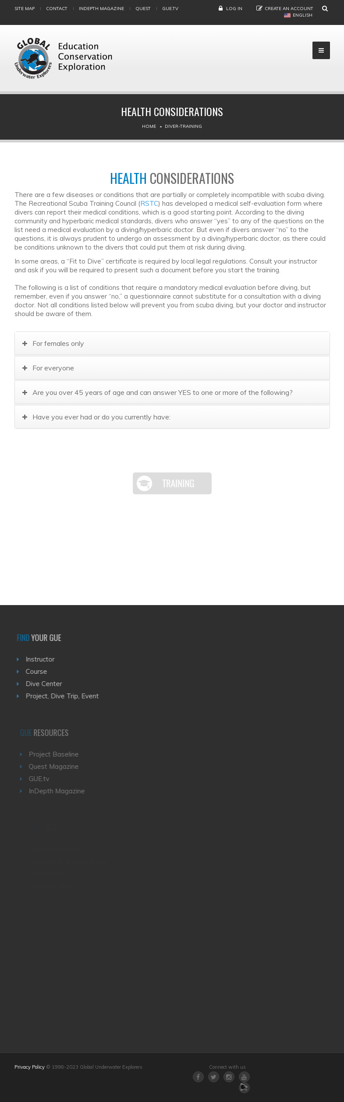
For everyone (54, 367)
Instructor (41, 659)
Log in (234, 8)
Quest (143, 8)
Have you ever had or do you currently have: (102, 416)
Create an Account (289, 8)
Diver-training (183, 126)
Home (149, 126)
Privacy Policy (29, 1067)
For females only (59, 343)
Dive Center (45, 684)
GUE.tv (41, 779)
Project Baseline (56, 754)
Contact (56, 8)
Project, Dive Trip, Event (63, 696)
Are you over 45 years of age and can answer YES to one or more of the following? (163, 392)
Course (38, 671)
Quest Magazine (56, 766)
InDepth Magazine (101, 8)
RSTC (149, 203)
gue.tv (170, 8)
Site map (24, 8)
